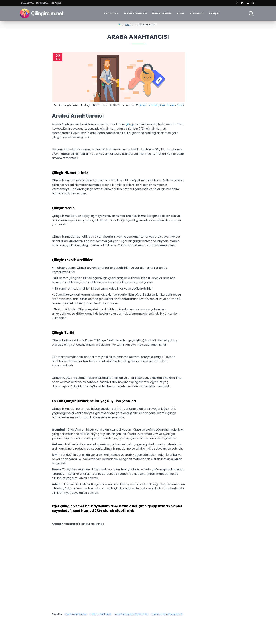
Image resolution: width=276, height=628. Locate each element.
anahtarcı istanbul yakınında (131, 614)
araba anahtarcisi (101, 614)
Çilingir (142, 105)
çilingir (130, 124)
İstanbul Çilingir (156, 105)
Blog (128, 24)
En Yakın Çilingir (175, 105)
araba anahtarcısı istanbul (167, 614)
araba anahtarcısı (76, 614)
